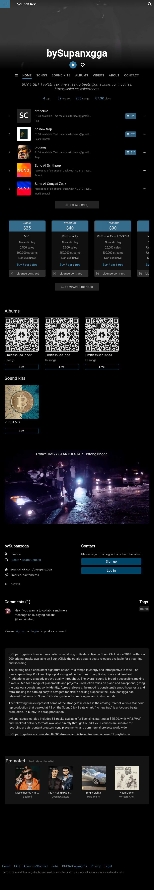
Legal (108, 866)
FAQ (17, 866)
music (144, 609)
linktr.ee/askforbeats (25, 575)
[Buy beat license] (130, 116)
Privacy (96, 866)
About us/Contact (35, 866)
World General (42, 193)
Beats (15, 560)
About (114, 75)
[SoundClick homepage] (26, 4)
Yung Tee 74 (93, 796)
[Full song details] (144, 116)
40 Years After (126, 796)
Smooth (39, 175)
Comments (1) (17, 601)
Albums (81, 75)
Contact (131, 75)
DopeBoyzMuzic (60, 796)
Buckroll (27, 796)
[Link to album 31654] (62, 344)
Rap (37, 120)
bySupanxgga (17, 546)
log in (35, 631)
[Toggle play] (9, 115)
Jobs (55, 866)
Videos (98, 75)
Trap (37, 157)
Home (27, 75)
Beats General (42, 139)
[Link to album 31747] (102, 344)
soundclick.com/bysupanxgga (31, 569)
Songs (41, 75)
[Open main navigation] (5, 4)
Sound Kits (61, 75)
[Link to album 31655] (22, 344)
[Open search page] (150, 4)
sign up (20, 631)
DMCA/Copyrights (74, 866)
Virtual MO (12, 422)
